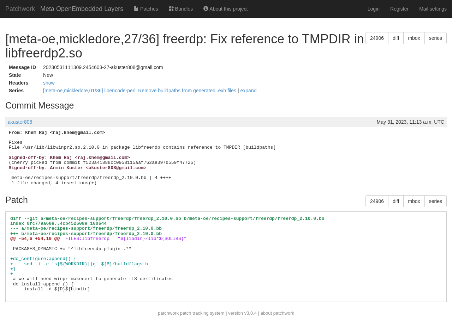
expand (248, 90)
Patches (146, 9)
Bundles (181, 9)
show (49, 83)
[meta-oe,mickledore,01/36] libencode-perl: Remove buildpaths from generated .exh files (140, 90)
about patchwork (277, 313)
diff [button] (396, 38)
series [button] (435, 38)
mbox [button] (414, 38)
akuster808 (20, 122)
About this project (225, 9)
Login (374, 9)
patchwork (168, 313)
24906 (377, 38)
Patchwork (20, 8)
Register (399, 9)
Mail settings (433, 9)
